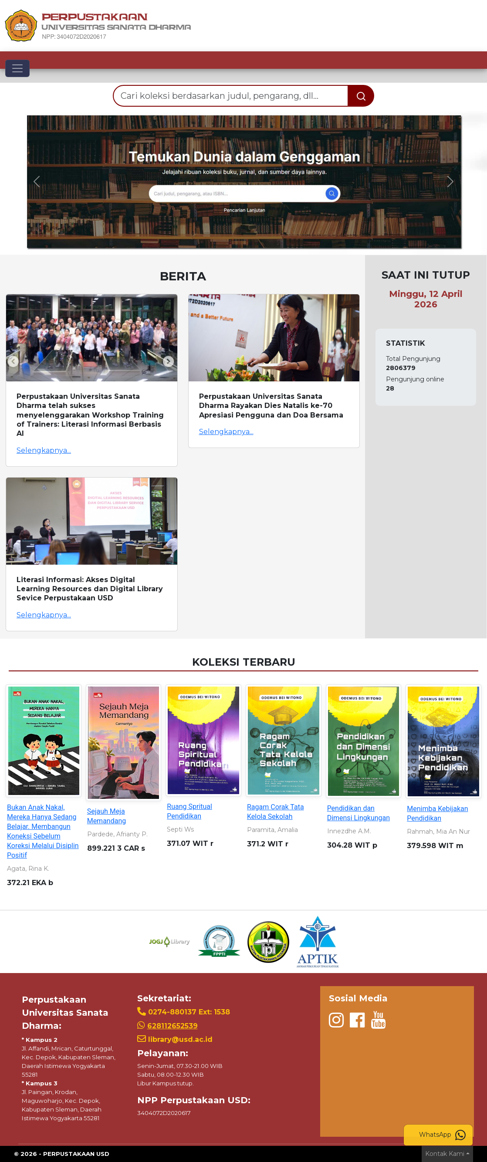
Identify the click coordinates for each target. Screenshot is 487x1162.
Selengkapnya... (44, 450)
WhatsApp (442, 1135)
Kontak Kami (444, 1154)
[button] (36, 182)
